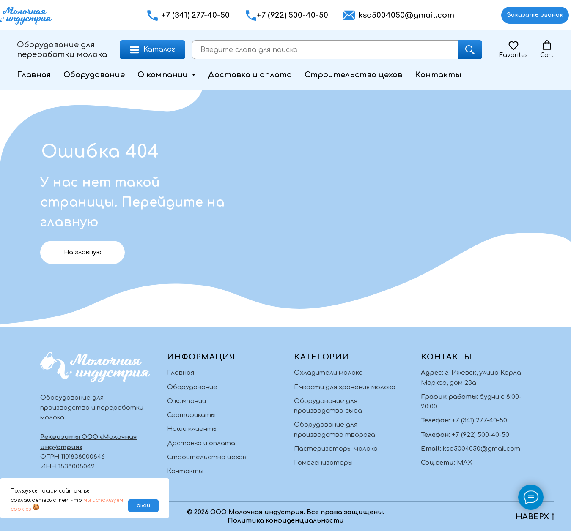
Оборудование (94, 75)
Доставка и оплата (250, 75)
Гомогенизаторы (323, 462)
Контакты (438, 75)
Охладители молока (328, 372)
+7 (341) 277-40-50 (195, 15)
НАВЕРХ (535, 517)
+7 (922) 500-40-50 (292, 15)
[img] (476, 15)
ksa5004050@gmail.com (406, 15)
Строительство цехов (353, 75)
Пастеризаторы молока (336, 448)
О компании (186, 401)
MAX (464, 462)
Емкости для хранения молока (344, 387)
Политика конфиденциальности (286, 520)
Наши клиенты (192, 429)
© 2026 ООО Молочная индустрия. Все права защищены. (285, 512)
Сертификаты (191, 415)
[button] (251, 15)
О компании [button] (163, 75)
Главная (34, 75)
